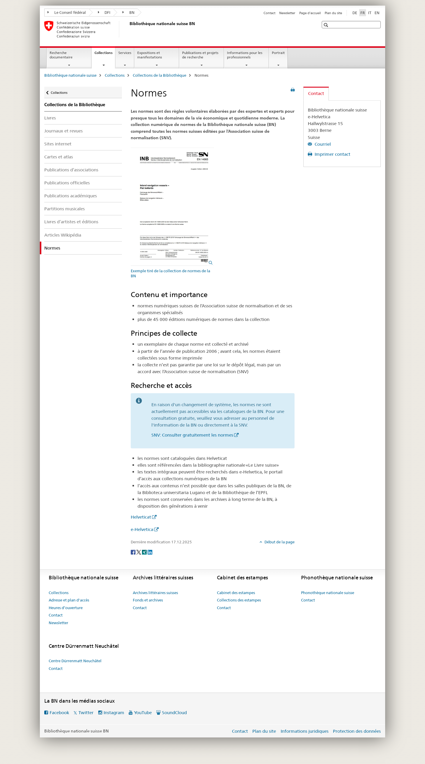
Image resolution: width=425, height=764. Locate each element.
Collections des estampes (239, 600)
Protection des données (357, 731)
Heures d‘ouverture (66, 607)
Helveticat (141, 517)
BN (128, 12)
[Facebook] (133, 551)
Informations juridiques (304, 731)
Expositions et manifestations (149, 54)
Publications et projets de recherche (200, 54)
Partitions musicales (64, 209)
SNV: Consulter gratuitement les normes (192, 435)
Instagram (114, 712)
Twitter (86, 712)
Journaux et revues (63, 131)
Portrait (278, 52)
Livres (50, 118)
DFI (104, 12)
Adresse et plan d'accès (69, 600)
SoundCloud (174, 712)
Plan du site (333, 13)
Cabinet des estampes (236, 592)
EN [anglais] (377, 12)
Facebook (59, 712)
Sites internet (57, 144)
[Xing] (145, 551)
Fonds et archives (148, 600)
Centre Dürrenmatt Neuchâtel (75, 660)
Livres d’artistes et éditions (71, 221)
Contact (269, 13)
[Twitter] (139, 551)
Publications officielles (67, 183)
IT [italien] (369, 12)
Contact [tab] (316, 93)
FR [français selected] (362, 12)
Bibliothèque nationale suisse (70, 75)
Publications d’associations (71, 170)
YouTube (143, 712)
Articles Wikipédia (62, 235)
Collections (104, 54)
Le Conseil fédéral (67, 12)
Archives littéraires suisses (155, 592)
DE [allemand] (354, 12)
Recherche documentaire (61, 54)
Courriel (322, 144)
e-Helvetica (142, 529)
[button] (327, 25)
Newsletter (287, 13)
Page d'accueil (310, 13)
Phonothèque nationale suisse (327, 592)
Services (124, 52)
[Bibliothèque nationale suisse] (128, 29)
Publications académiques (70, 196)
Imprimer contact (331, 154)
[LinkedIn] (150, 551)
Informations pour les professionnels (244, 54)
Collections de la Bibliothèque (159, 75)
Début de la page (279, 542)
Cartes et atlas (58, 157)
